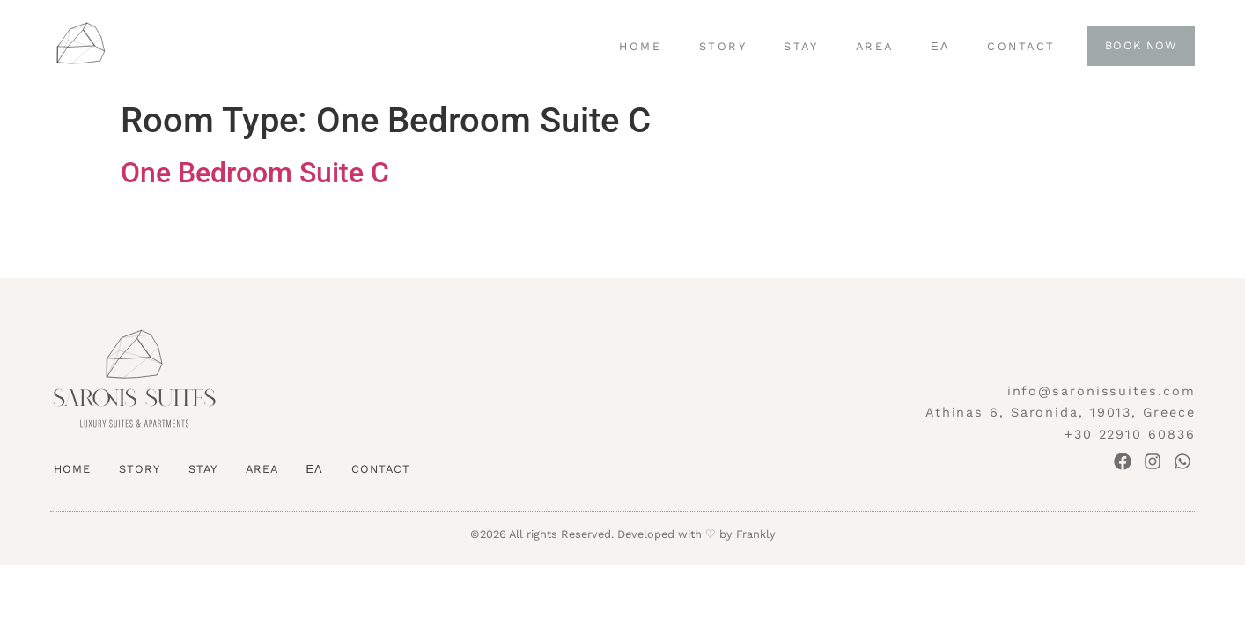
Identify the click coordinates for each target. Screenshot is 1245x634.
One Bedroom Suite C (255, 172)
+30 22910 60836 (1130, 434)
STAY (801, 46)
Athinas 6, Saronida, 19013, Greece (1060, 412)
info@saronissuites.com (1101, 391)
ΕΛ (940, 46)
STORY (723, 46)
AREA (875, 46)
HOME (640, 46)
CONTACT (1021, 46)
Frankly (756, 534)
